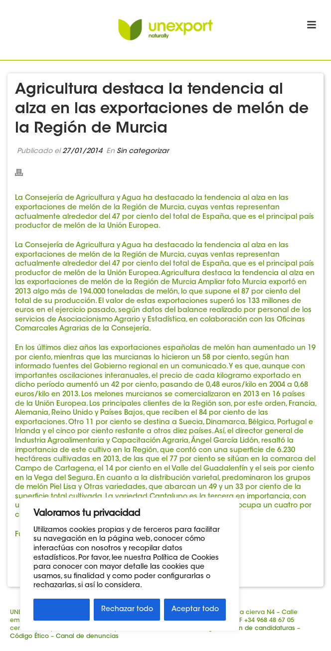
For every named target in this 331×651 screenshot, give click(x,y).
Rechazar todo (127, 609)
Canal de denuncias (87, 637)
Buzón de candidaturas (260, 629)
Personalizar (62, 609)
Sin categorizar (143, 151)
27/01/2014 (82, 151)
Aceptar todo (195, 609)
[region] (129, 564)
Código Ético (29, 637)
